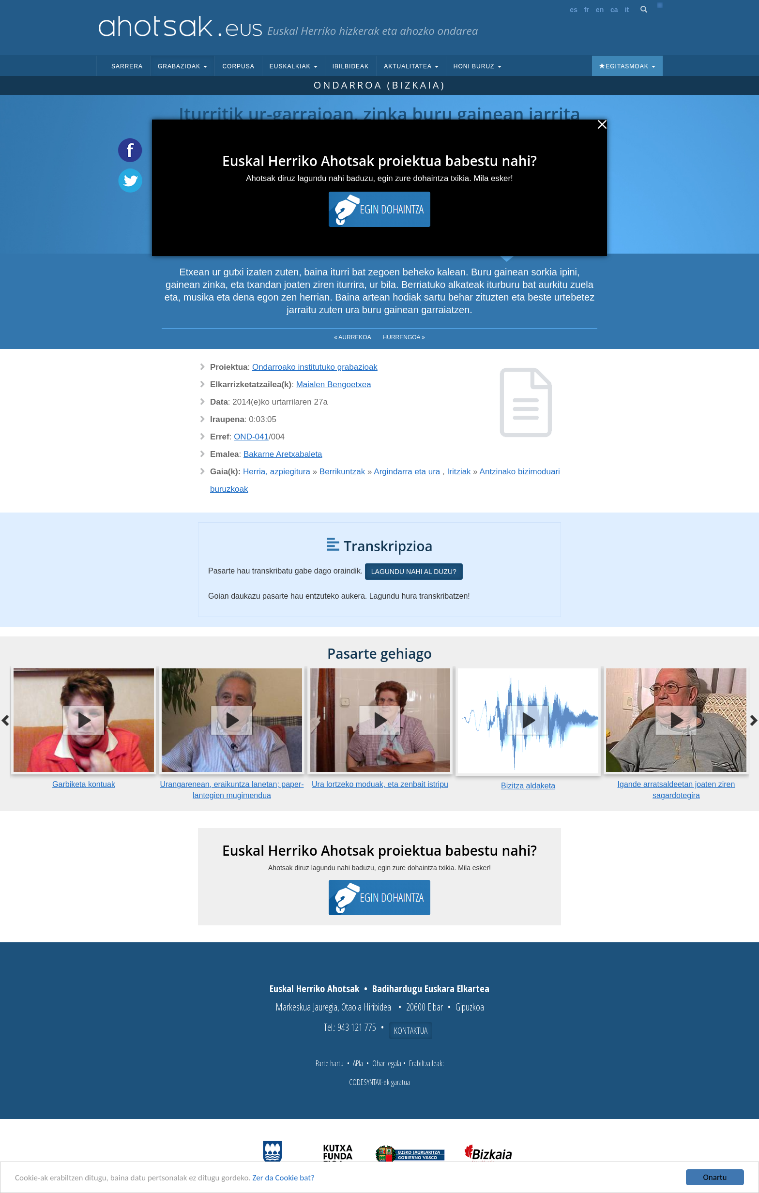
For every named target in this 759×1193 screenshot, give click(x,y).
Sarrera (127, 66)
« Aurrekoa (352, 337)
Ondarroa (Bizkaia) (380, 84)
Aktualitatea (411, 66)
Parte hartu (330, 1063)
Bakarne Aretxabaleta (282, 454)
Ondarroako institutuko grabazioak (315, 367)
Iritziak (459, 471)
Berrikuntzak (342, 471)
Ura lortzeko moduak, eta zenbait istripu (380, 784)
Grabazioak (182, 66)
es (573, 10)
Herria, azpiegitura (276, 471)
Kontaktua (410, 1030)
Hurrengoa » (404, 337)
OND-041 (251, 436)
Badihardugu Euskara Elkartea (430, 988)
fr (586, 10)
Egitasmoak (627, 66)
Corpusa (238, 66)
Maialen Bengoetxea (333, 384)
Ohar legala (386, 1063)
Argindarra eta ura (407, 471)
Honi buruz (477, 66)
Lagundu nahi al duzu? (413, 571)
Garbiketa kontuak (83, 784)
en (600, 10)
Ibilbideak (351, 66)
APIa (358, 1063)
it (627, 10)
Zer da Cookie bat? (284, 1178)
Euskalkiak (294, 66)
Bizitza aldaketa (528, 786)
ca (614, 10)
